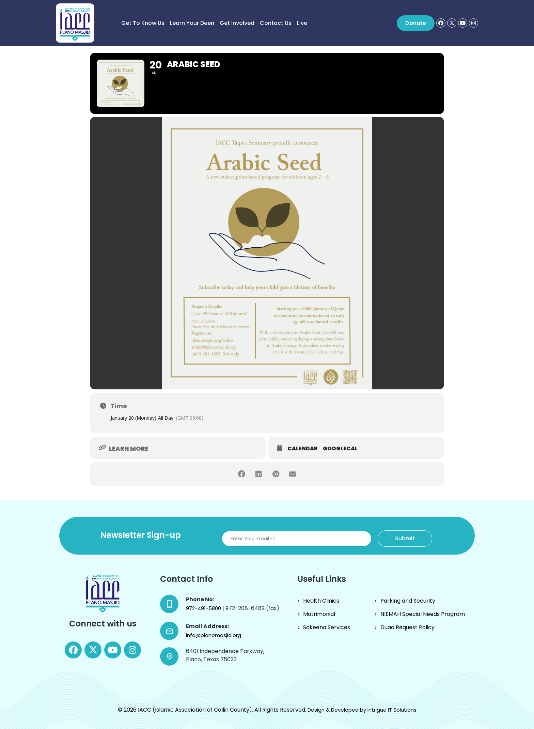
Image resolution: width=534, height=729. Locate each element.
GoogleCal (340, 448)
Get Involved (237, 23)
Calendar (302, 448)
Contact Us (276, 23)
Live (302, 23)
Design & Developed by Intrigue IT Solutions (362, 709)
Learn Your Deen (192, 23)
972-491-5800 (204, 608)
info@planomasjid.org (213, 635)
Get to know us (142, 23)
